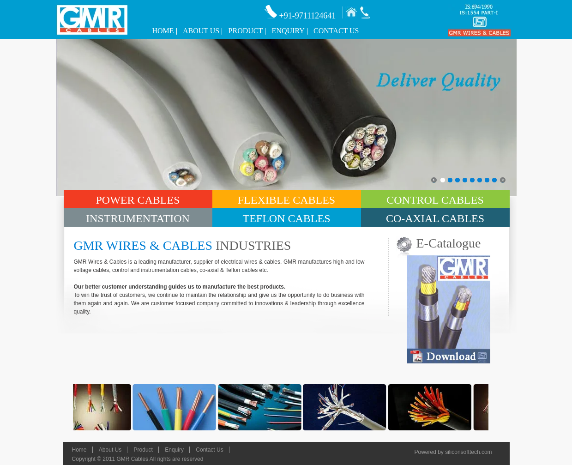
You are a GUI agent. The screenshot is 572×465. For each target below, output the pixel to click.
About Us (201, 31)
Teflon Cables (286, 218)
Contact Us (336, 31)
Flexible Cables (286, 200)
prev (432, 178)
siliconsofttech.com (468, 452)
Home (163, 31)
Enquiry (288, 31)
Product (246, 31)
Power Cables (138, 200)
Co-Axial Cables (435, 218)
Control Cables (434, 200)
